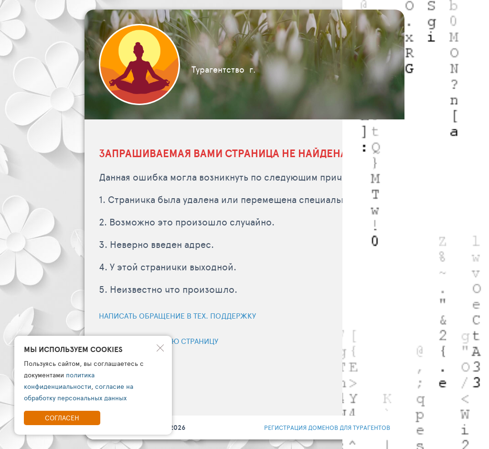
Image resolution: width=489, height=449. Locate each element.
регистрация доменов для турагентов (327, 427)
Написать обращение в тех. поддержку (177, 315)
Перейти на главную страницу (158, 340)
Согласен (62, 417)
